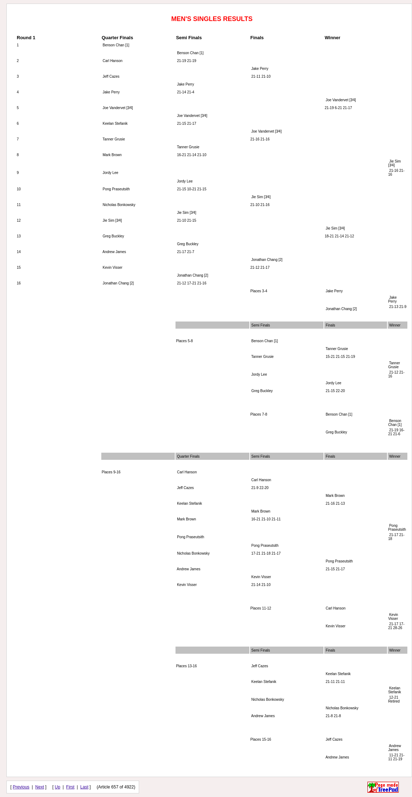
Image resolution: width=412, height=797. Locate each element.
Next (39, 787)
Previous (21, 787)
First (70, 787)
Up (57, 787)
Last (84, 787)
